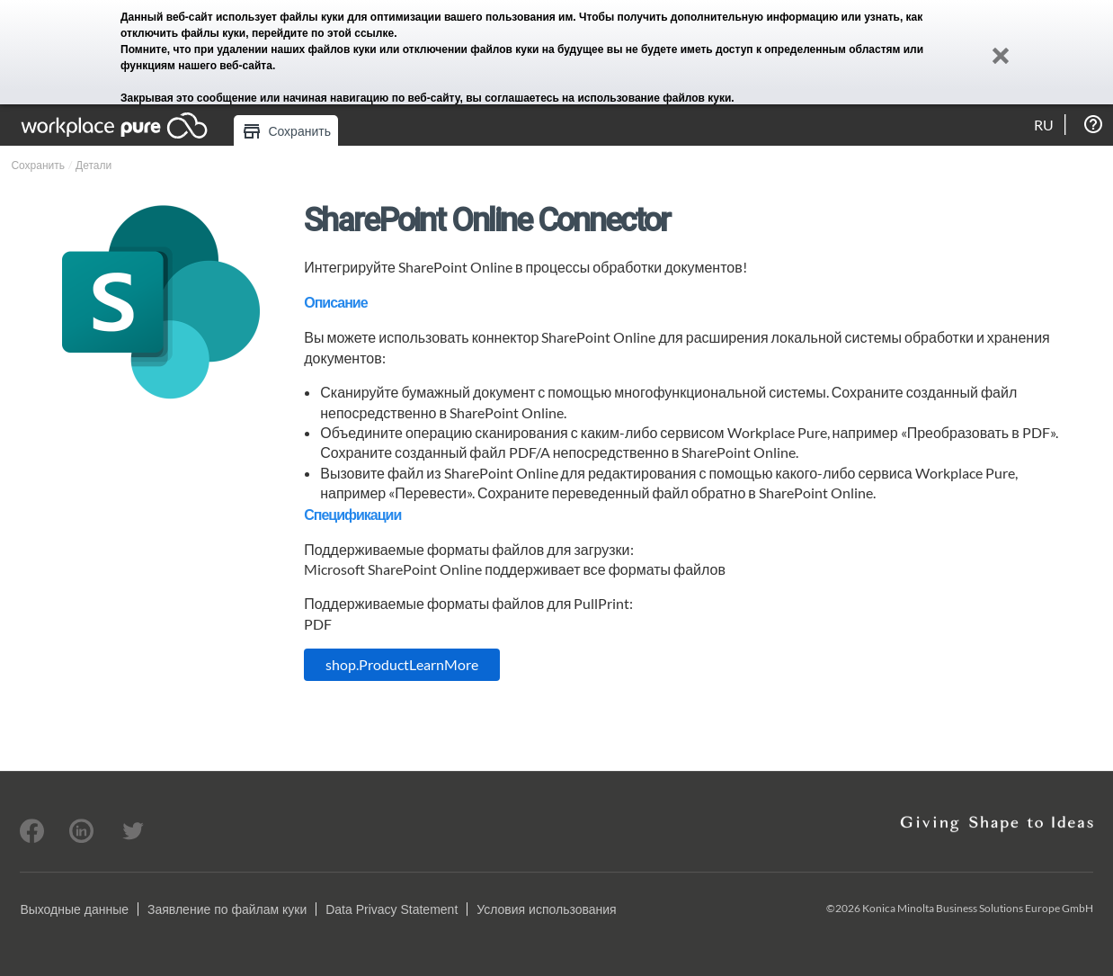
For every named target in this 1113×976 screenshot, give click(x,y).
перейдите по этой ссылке (323, 33)
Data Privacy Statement (391, 909)
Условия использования (546, 909)
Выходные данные (74, 909)
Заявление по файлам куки (227, 909)
